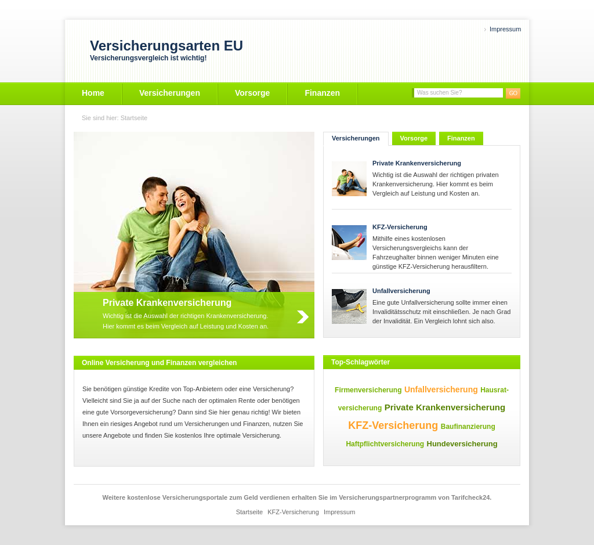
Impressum (505, 29)
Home (93, 93)
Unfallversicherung (401, 290)
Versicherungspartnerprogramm (387, 497)
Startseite (134, 117)
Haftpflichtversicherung (385, 444)
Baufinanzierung (468, 427)
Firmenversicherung (368, 390)
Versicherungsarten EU (166, 45)
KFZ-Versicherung (400, 226)
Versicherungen (169, 93)
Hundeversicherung (462, 443)
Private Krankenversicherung (416, 163)
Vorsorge (252, 93)
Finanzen (322, 93)
